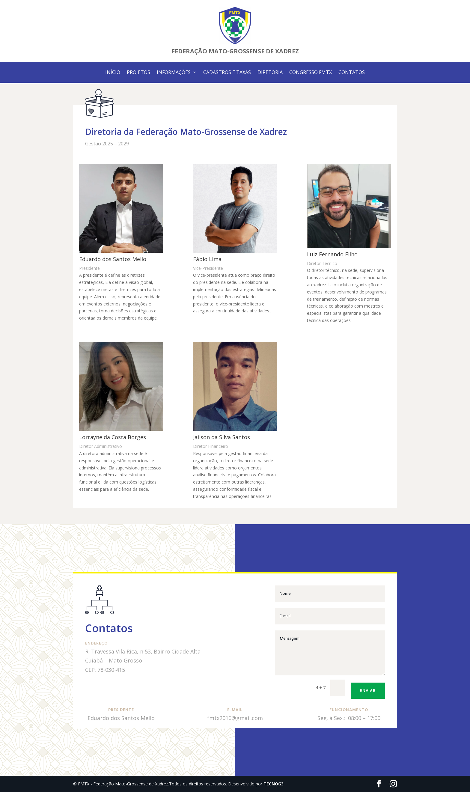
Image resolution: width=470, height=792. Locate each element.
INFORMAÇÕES (174, 73)
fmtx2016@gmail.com (235, 718)
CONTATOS (351, 73)
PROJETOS (138, 73)
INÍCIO (112, 73)
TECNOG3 (273, 784)
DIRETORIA (270, 73)
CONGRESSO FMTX (310, 73)
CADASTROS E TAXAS (227, 73)
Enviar (368, 690)
